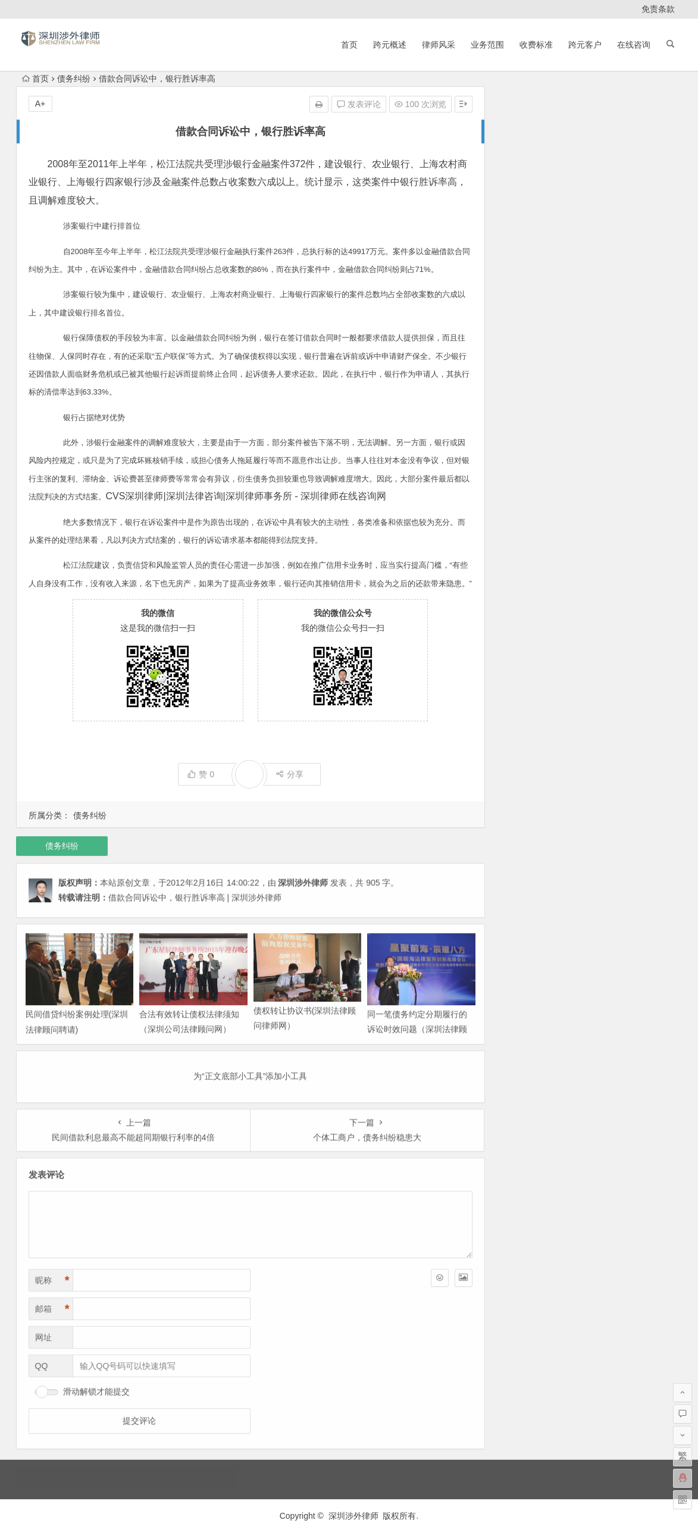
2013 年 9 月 (524, 477)
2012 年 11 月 (526, 577)
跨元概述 (389, 44)
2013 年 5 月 (524, 510)
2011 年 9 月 (524, 777)
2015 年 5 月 (524, 294)
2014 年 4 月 (524, 427)
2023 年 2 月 (524, 210)
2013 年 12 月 (526, 460)
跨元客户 (585, 44)
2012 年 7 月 (524, 644)
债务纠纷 (73, 78)
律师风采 (438, 44)
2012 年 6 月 (524, 660)
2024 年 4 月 (524, 177)
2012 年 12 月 (526, 560)
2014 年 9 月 (524, 377)
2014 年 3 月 (524, 444)
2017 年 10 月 (526, 277)
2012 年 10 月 (526, 594)
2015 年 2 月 (524, 310)
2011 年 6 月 (524, 810)
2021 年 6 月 (524, 227)
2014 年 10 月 (526, 360)
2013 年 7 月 (524, 494)
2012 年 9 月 (524, 610)
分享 (289, 774)
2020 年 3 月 (524, 260)
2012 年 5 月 (524, 677)
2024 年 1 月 (524, 194)
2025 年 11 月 (526, 127)
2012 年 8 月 (524, 627)
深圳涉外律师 (353, 1516)
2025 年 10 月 (526, 144)
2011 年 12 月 (526, 744)
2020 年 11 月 (526, 244)
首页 (349, 44)
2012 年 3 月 (524, 710)
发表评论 (359, 104)
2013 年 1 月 (524, 544)
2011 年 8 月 (524, 794)
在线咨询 (633, 44)
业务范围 (487, 44)
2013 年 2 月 (524, 527)
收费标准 (536, 44)
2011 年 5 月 (524, 827)
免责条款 (658, 9)
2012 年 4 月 (524, 694)
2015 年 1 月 (524, 327)
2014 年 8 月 (524, 394)
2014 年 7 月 (524, 410)
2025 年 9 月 (524, 160)
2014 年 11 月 (526, 344)
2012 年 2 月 (524, 727)
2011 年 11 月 (526, 760)
